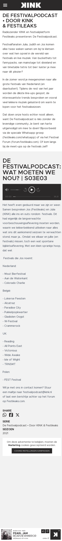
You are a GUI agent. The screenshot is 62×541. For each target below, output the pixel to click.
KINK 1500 (21, 531)
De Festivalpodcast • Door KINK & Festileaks (30, 425)
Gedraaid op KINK (20, 538)
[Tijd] (32, 196)
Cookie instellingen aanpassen (32, 451)
